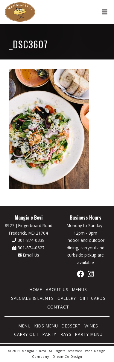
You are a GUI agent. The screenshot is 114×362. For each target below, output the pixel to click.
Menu (25, 326)
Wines (91, 326)
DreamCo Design (67, 356)
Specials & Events (32, 298)
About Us (57, 289)
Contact (58, 307)
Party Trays (57, 334)
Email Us (28, 255)
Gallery (66, 298)
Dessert (71, 326)
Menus (79, 289)
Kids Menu (46, 326)
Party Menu (89, 334)
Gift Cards (93, 298)
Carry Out (26, 334)
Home (36, 289)
